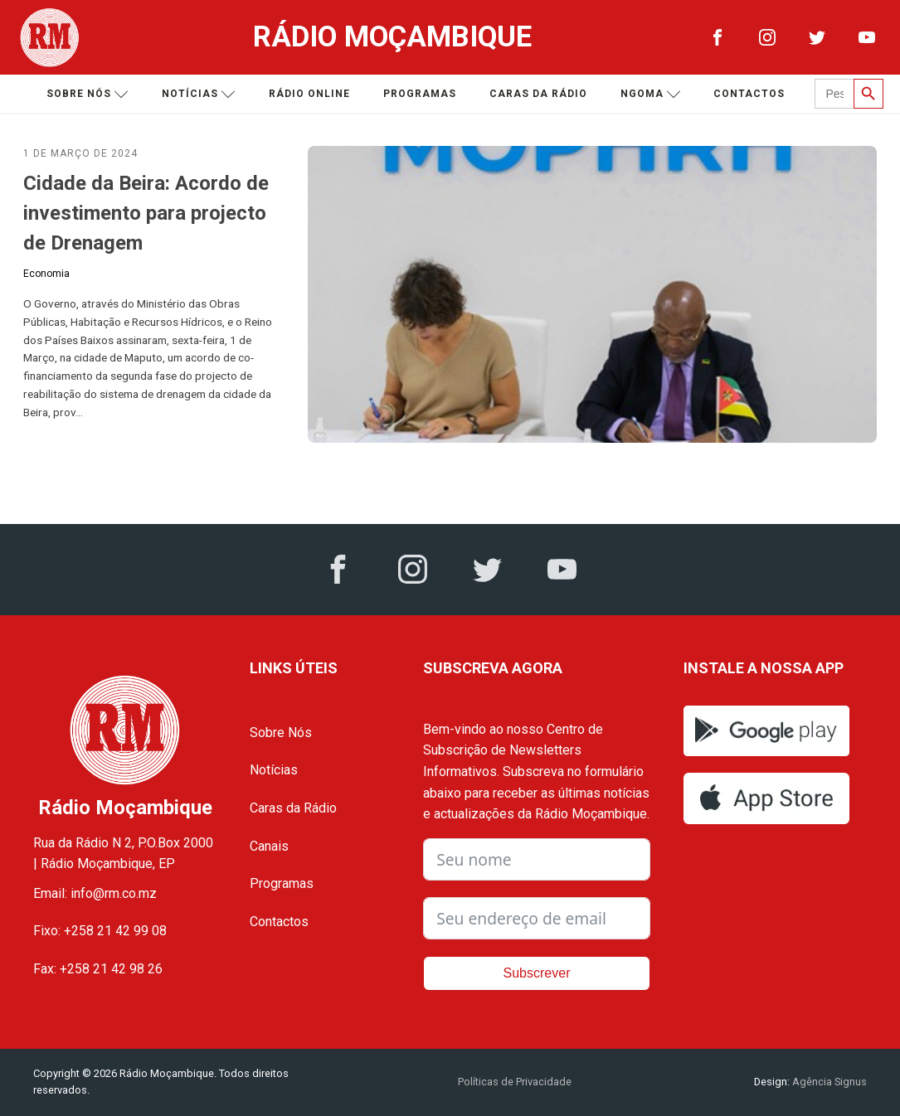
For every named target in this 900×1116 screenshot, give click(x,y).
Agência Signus (828, 1081)
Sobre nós (87, 94)
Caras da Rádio (538, 93)
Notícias (199, 94)
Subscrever (537, 973)
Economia (46, 273)
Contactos (749, 93)
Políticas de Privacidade (515, 1081)
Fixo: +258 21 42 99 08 (100, 931)
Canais (269, 846)
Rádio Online (309, 93)
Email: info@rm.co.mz (95, 893)
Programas (419, 93)
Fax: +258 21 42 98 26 (98, 969)
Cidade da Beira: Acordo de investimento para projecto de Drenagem (146, 213)
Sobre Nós (281, 732)
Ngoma (650, 94)
